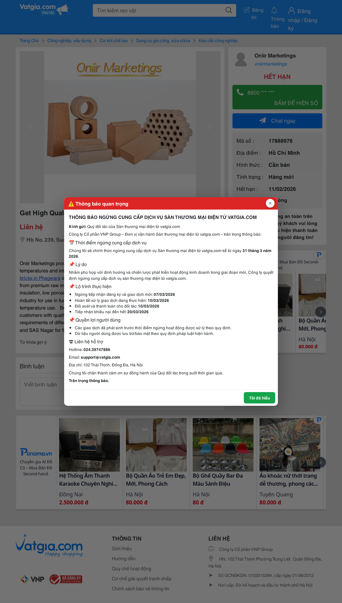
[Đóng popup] (270, 203)
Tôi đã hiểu (259, 397)
